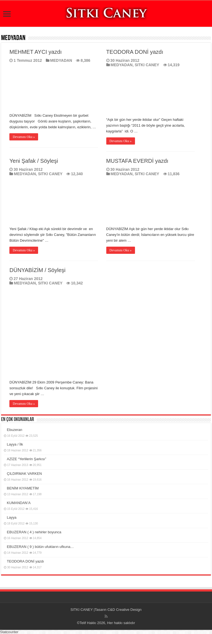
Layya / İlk (15, 444)
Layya (12, 517)
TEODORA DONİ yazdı (134, 52)
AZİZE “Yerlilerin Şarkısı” (26, 459)
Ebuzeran (14, 430)
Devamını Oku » (24, 137)
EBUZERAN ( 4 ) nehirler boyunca (34, 532)
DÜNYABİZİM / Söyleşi (37, 270)
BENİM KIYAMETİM (23, 488)
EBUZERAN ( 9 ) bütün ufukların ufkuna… (40, 547)
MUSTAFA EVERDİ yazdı (137, 161)
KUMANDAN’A (19, 503)
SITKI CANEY (147, 65)
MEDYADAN (61, 60)
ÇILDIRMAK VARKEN (24, 473)
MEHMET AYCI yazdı (35, 52)
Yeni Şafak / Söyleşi (33, 161)
